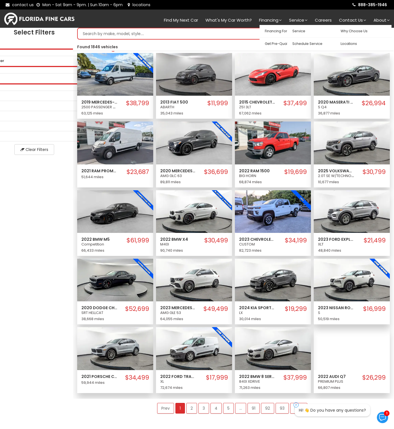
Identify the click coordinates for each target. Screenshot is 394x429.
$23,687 (138, 173)
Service (298, 20)
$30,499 (216, 241)
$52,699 (137, 310)
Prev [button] (165, 409)
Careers (323, 20)
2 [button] (192, 409)
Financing (270, 20)
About (382, 20)
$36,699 (216, 173)
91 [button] (253, 409)
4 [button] (216, 409)
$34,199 (296, 241)
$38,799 (137, 104)
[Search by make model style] (228, 35)
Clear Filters (36, 151)
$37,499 (295, 104)
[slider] (5, 50)
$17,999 (217, 379)
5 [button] (228, 409)
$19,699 (295, 173)
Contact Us (352, 20)
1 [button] (180, 409)
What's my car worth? (228, 20)
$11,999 (217, 104)
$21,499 (375, 241)
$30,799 (374, 173)
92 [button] (267, 409)
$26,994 (374, 104)
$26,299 (374, 379)
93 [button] (282, 409)
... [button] (240, 409)
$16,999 (374, 310)
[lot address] (139, 5)
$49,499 (215, 310)
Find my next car (181, 20)
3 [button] (204, 409)
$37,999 (295, 379)
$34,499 (137, 379)
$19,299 (296, 310)
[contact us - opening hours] (80, 5)
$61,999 (138, 241)
